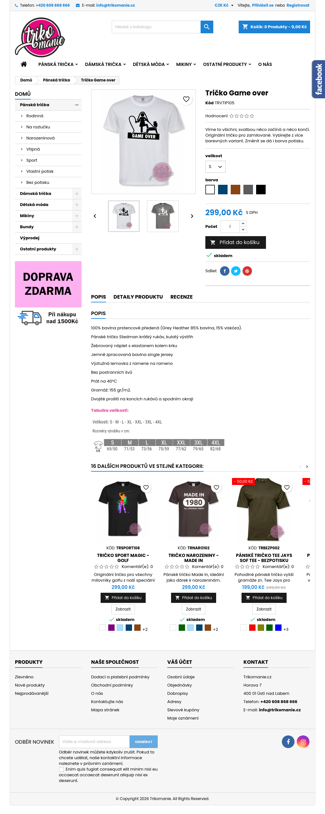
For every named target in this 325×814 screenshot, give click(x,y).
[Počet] (230, 226)
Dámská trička (103, 64)
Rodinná (34, 116)
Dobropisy (177, 693)
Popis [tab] (98, 296)
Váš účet (179, 662)
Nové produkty (30, 685)
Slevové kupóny (183, 710)
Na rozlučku (38, 127)
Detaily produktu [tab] (138, 296)
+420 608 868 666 (53, 5)
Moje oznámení (183, 718)
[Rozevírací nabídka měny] (225, 5)
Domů (23, 94)
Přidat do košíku (234, 242)
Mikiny (184, 64)
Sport (31, 160)
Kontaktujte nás (107, 702)
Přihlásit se (263, 5)
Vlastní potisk (40, 171)
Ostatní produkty (225, 64)
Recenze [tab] (181, 296)
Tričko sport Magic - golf (123, 558)
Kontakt (255, 662)
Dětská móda (149, 64)
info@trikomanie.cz (115, 5)
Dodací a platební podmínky (120, 677)
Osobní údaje (181, 677)
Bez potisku (37, 182)
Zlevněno (24, 677)
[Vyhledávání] (162, 27)
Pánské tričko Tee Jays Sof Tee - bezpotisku (264, 558)
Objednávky (179, 685)
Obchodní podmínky (112, 685)
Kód (209, 103)
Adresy (174, 702)
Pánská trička (56, 64)
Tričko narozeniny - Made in (194, 558)
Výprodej (29, 238)
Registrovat (298, 5)
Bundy (27, 227)
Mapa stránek (105, 710)
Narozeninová (40, 138)
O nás (265, 64)
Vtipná (33, 149)
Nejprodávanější (32, 693)
